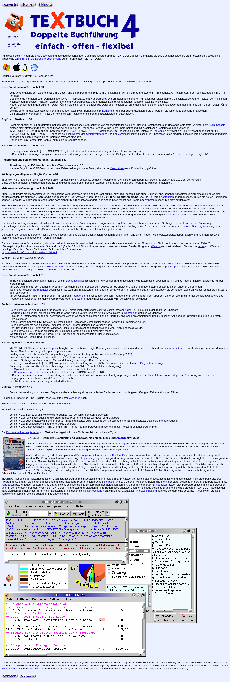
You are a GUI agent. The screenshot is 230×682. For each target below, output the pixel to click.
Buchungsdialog (75, 280)
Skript (173, 266)
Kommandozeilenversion (28, 372)
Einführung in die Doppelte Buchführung (38, 58)
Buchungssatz (217, 124)
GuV (124, 455)
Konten (76, 133)
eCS (105, 665)
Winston (150, 199)
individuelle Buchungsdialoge (43, 467)
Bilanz (132, 455)
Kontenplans (173, 214)
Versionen (74, 397)
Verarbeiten (117, 168)
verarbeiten (8, 484)
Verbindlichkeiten (127, 133)
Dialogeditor (160, 484)
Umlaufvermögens (96, 133)
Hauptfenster (40, 289)
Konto (184, 226)
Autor (201, 246)
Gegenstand (147, 363)
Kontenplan (109, 110)
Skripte (23, 234)
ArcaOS (121, 437)
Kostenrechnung (115, 443)
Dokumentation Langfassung (23, 432)
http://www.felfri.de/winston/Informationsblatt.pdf (29, 252)
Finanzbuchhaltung (146, 490)
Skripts (24, 217)
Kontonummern (89, 151)
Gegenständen (55, 266)
